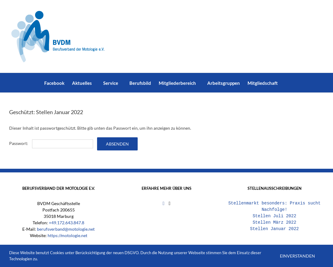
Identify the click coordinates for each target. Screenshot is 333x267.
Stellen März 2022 (274, 223)
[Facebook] (164, 203)
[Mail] (169, 203)
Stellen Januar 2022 (274, 229)
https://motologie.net (67, 235)
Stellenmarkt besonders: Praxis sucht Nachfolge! (274, 206)
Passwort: (51, 143)
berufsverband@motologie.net (66, 229)
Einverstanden (297, 255)
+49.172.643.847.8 (66, 222)
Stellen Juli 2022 (274, 216)
